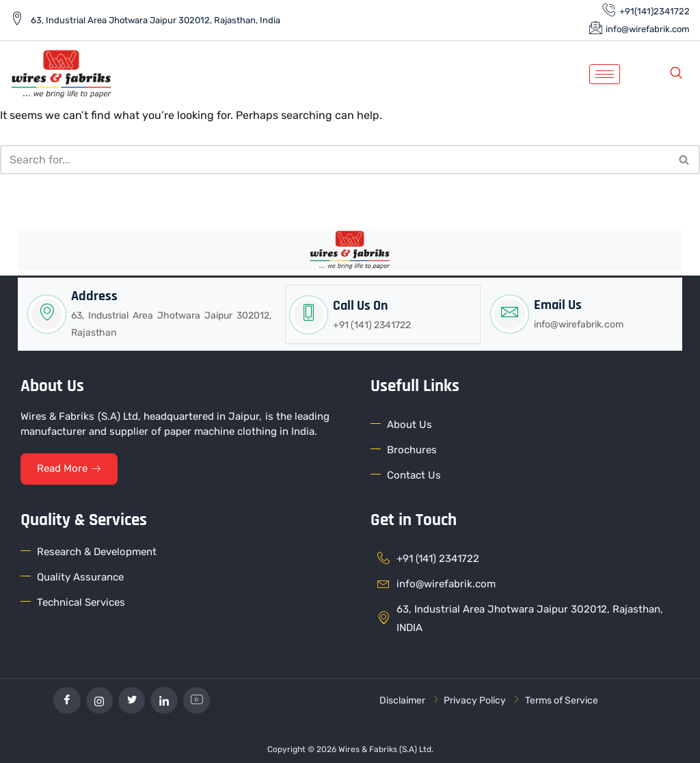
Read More (69, 467)
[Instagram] (99, 699)
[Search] (334, 159)
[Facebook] (66, 699)
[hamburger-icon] (604, 74)
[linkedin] (164, 699)
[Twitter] (132, 699)
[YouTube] (197, 699)
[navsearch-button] (676, 74)
